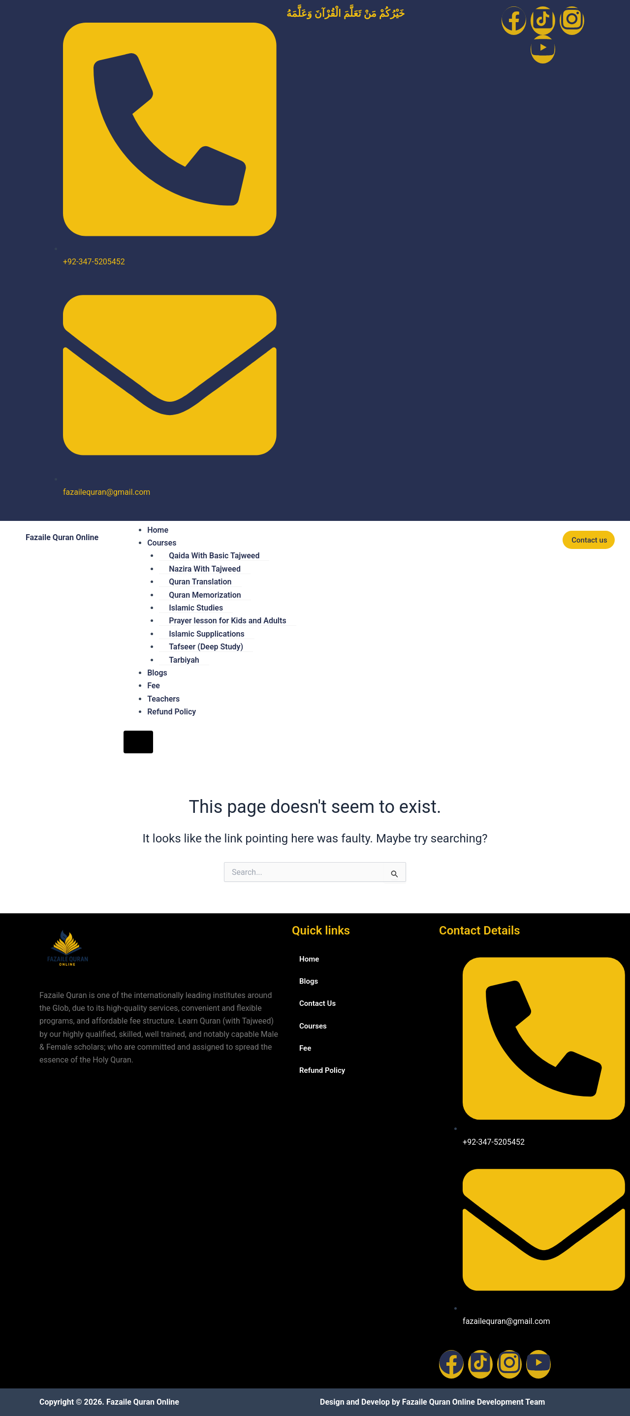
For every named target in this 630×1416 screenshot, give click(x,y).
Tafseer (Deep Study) (206, 646)
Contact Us (318, 1004)
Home (157, 530)
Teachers (163, 699)
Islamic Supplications (207, 634)
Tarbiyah (184, 660)
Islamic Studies (196, 607)
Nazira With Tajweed (205, 569)
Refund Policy (171, 711)
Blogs (157, 672)
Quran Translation (200, 581)
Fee (153, 685)
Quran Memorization (205, 595)
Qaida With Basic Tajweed (214, 555)
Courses (161, 542)
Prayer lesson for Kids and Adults (227, 620)
